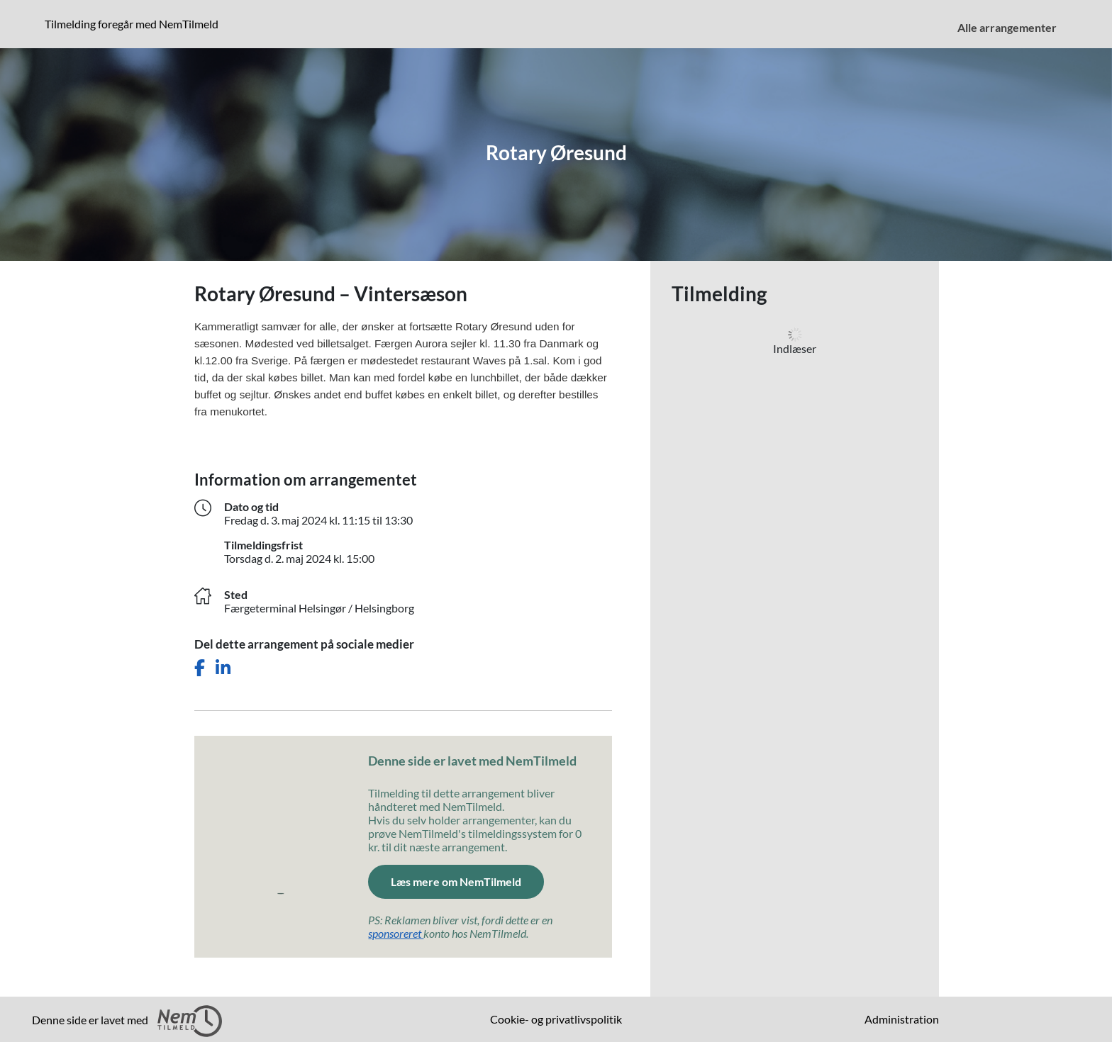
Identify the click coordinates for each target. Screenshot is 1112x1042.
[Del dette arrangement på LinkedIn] (223, 668)
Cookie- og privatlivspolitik (556, 1019)
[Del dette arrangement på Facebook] (199, 668)
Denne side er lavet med (127, 1021)
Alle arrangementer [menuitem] (1007, 27)
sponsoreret (395, 933)
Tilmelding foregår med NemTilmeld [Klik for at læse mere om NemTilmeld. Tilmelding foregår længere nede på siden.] (134, 23)
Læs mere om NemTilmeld (467, 880)
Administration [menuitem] (901, 1019)
